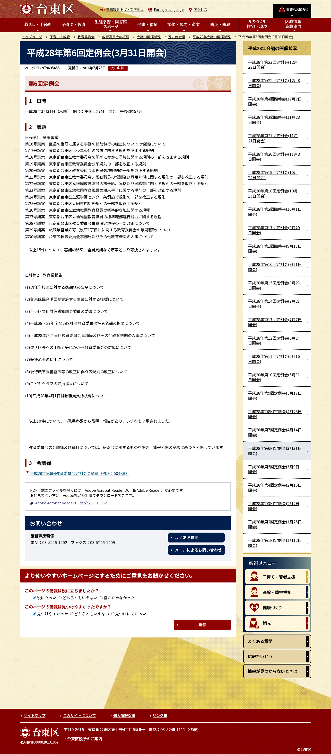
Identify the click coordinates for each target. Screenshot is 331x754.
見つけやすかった (52, 614)
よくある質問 (186, 537)
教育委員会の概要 (115, 36)
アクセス (200, 9)
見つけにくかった (130, 614)
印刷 (120, 68)
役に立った (46, 597)
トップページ (32, 36)
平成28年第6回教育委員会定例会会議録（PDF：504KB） (79, 473)
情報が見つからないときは (272, 671)
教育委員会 (86, 36)
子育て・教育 (60, 36)
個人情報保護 (124, 715)
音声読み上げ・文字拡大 (125, 9)
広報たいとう (260, 656)
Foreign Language (169, 9)
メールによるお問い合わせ (198, 550)
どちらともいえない (79, 597)
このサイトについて (79, 715)
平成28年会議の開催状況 (212, 36)
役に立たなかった (119, 597)
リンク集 (160, 715)
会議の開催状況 (149, 36)
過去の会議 (176, 36)
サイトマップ (34, 715)
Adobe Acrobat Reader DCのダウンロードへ (69, 502)
